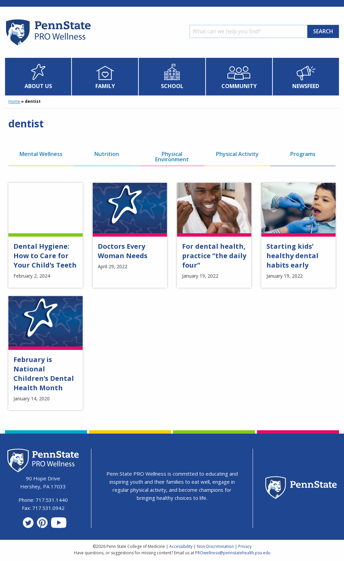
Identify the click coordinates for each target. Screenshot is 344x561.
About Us (38, 86)
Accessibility (180, 546)
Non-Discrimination (215, 546)
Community (239, 86)
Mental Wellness (40, 154)
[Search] (248, 31)
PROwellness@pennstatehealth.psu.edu (232, 553)
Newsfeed (305, 86)
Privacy (245, 546)
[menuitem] (38, 76)
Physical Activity (237, 154)
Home (14, 101)
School (172, 86)
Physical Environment (172, 156)
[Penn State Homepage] (301, 488)
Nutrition (106, 154)
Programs (302, 154)
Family (105, 86)
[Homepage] (48, 45)
